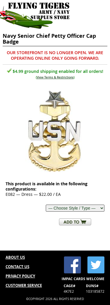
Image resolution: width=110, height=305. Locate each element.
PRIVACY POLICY (20, 276)
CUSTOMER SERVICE (24, 285)
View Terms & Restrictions (55, 77)
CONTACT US (17, 266)
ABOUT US (15, 257)
